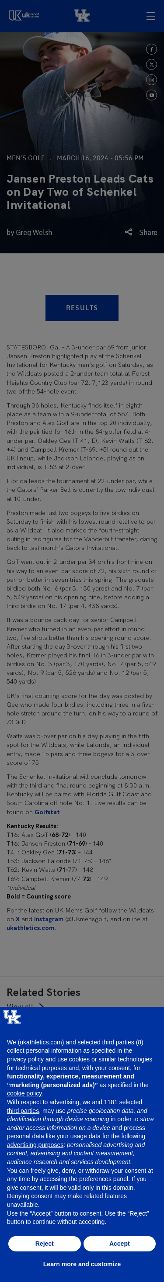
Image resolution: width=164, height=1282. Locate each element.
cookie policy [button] (24, 1093)
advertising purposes (35, 1144)
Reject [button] (44, 1243)
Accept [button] (119, 1243)
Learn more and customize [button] (82, 1264)
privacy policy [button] (25, 1059)
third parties (23, 1110)
